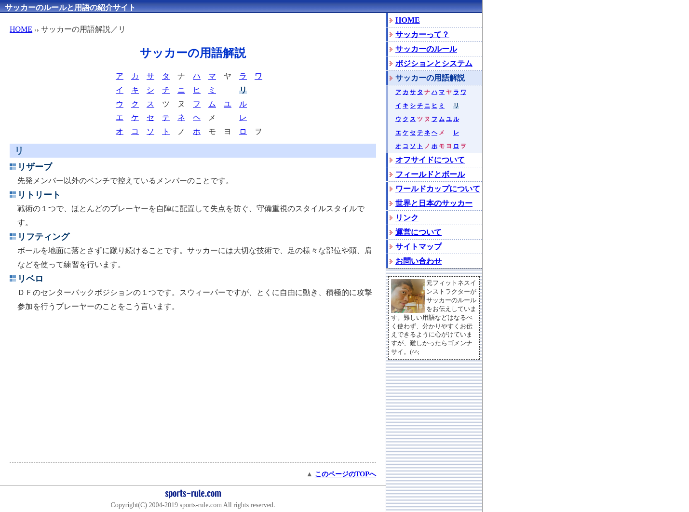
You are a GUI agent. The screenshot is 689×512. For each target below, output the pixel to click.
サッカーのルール (426, 49)
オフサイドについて (430, 160)
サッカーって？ (422, 34)
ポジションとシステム (434, 63)
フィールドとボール (430, 174)
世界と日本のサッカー (434, 203)
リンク (407, 218)
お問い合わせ (418, 261)
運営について (418, 232)
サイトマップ (418, 247)
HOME (21, 29)
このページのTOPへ (345, 474)
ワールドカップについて (437, 189)
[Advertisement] (193, 390)
